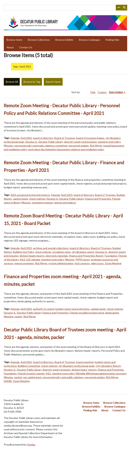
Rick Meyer (96, 145)
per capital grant (32, 377)
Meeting (8, 316)
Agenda (14, 137)
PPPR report (82, 259)
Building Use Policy (23, 251)
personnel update (79, 145)
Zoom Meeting (113, 263)
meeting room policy (109, 141)
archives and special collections (50, 248)
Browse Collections (39, 39)
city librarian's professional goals (76, 365)
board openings (85, 362)
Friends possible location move (87, 312)
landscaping (112, 312)
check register (37, 198)
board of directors (43, 137)
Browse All (12, 81)
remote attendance (65, 202)
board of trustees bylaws (90, 137)
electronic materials (57, 255)
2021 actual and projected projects (30, 194)
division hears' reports (84, 369)
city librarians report (83, 251)
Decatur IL (31, 141)
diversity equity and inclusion (80, 141)
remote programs (24, 263)
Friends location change (31, 373)
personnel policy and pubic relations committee (40, 145)
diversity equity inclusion (57, 369)
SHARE (8, 381)
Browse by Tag (32, 81)
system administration (60, 263)
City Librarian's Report (108, 365)
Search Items (53, 81)
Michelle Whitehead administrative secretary (101, 373)
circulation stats (61, 251)
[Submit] (124, 7)
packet (18, 316)
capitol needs (20, 198)
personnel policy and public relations (63, 377)
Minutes (8, 145)
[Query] (65, 7)
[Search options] (119, 7)
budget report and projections (72, 308)
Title (93, 92)
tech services (82, 263)
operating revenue (42, 202)
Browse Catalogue (89, 39)
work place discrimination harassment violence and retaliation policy (66, 149)
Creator (102, 92)
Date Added (116, 92)
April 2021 (26, 137)
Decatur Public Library (50, 141)
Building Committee (29, 365)
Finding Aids (112, 39)
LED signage (33, 259)
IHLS (22, 259)
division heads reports (32, 255)
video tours (97, 263)
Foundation (111, 255)
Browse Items (14, 39)
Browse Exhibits (64, 39)
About (10, 47)
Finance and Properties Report (86, 255)
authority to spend (43, 308)
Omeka (31, 444)
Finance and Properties (98, 198)
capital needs (98, 308)
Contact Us (25, 47)
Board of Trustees (64, 137)
